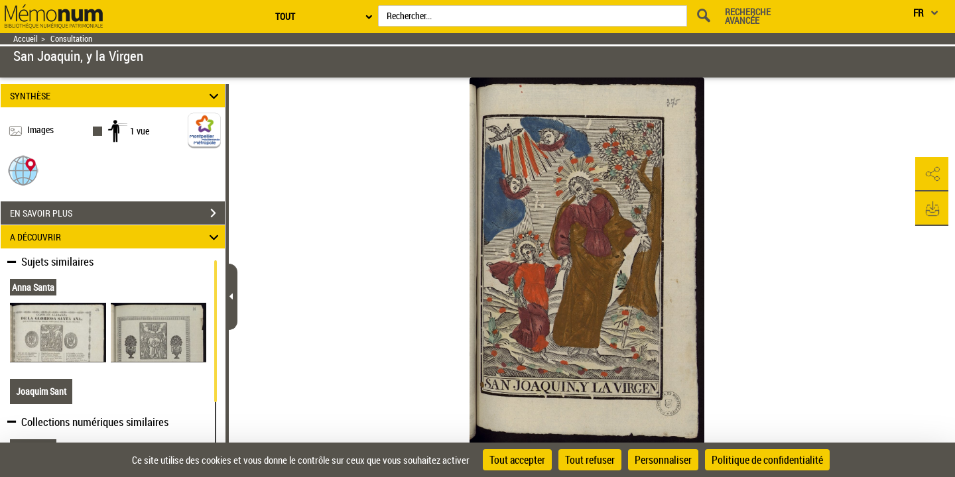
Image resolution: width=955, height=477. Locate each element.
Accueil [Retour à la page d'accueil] (25, 38)
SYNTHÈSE (116, 95)
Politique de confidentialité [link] (767, 459)
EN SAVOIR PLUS (117, 213)
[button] (23, 170)
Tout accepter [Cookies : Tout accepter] (517, 459)
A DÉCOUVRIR (116, 236)
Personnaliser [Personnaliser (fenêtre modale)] (663, 459)
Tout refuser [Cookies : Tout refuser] (590, 459)
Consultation (71, 38)
